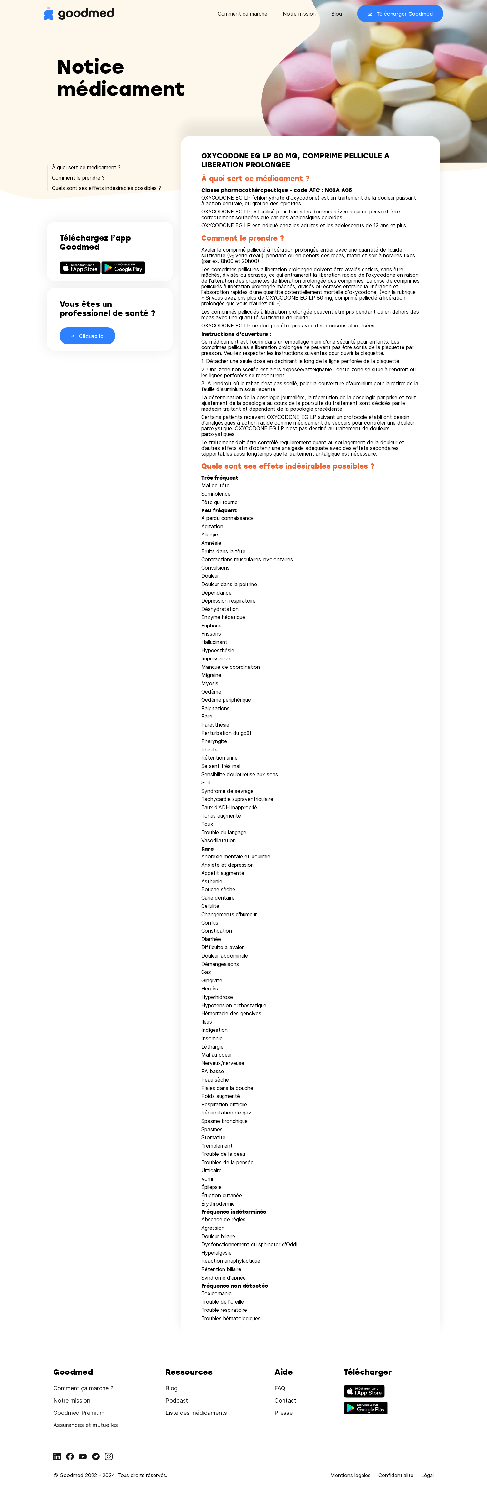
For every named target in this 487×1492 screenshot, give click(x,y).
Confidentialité (395, 1475)
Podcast (176, 1400)
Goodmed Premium (78, 1412)
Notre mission (299, 13)
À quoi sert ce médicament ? (86, 167)
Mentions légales (350, 1475)
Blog (336, 13)
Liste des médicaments (196, 1412)
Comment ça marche (242, 13)
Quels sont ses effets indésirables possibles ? (106, 188)
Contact (285, 1400)
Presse (283, 1412)
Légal (427, 1475)
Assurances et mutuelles (85, 1425)
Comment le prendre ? (78, 177)
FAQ (279, 1388)
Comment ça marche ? (83, 1388)
